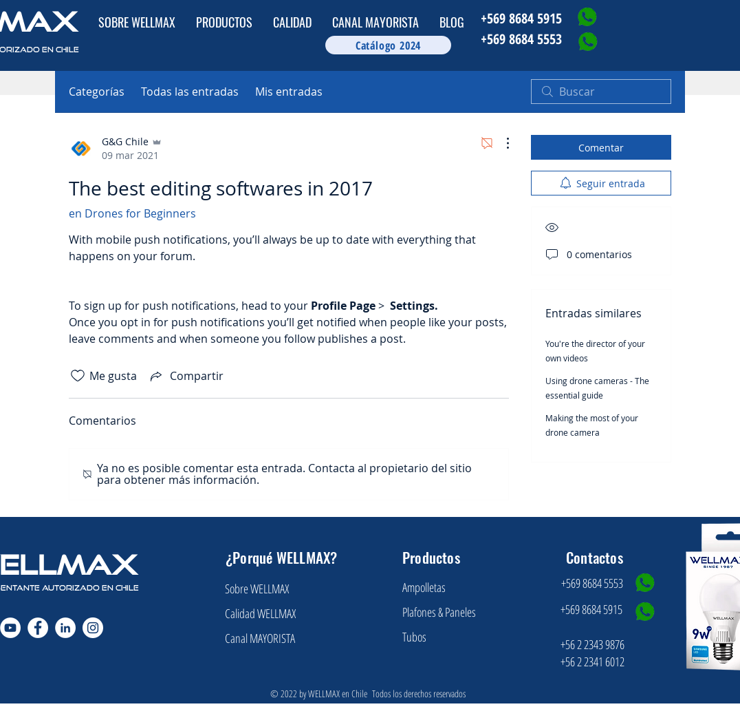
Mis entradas (289, 91)
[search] (601, 91)
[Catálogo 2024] (388, 45)
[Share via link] (186, 376)
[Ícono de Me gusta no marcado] (78, 376)
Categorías (96, 91)
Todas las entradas (190, 91)
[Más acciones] (500, 143)
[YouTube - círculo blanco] (10, 627)
